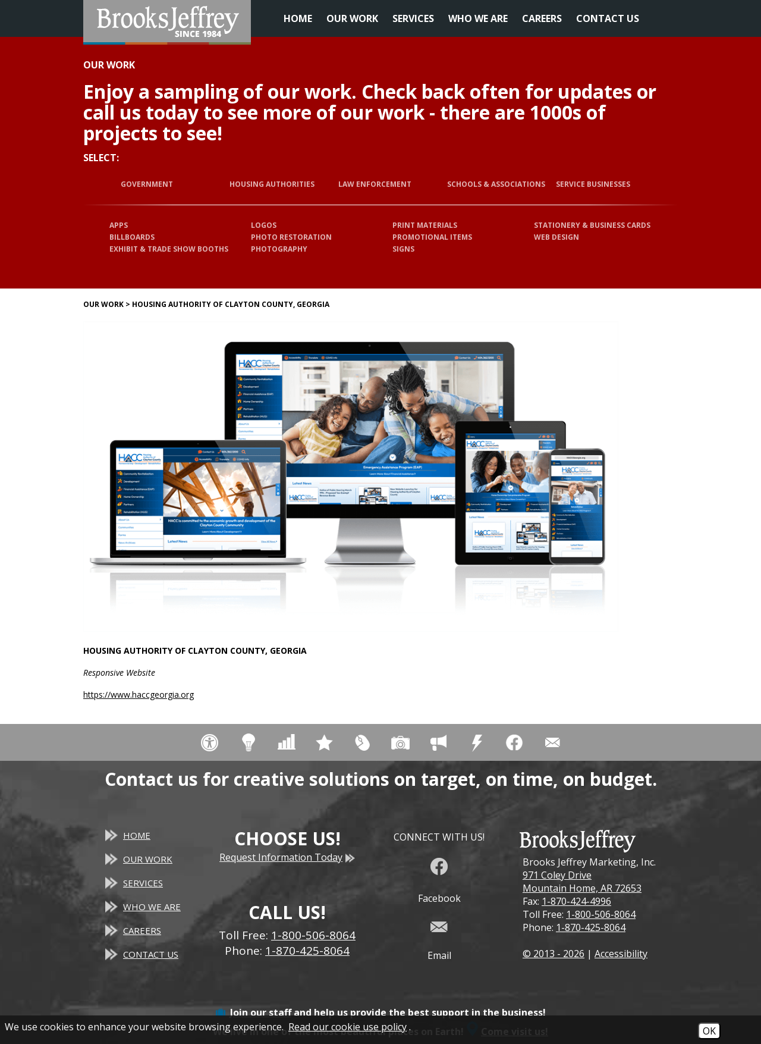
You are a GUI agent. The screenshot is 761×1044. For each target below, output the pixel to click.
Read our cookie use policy (347, 1026)
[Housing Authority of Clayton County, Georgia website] (350, 476)
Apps (118, 225)
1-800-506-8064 (601, 914)
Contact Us (607, 18)
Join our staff (260, 1012)
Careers (542, 18)
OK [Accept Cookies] (709, 1030)
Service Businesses (593, 184)
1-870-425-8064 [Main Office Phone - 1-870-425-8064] (307, 950)
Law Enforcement (374, 184)
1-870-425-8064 (590, 927)
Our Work (352, 18)
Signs (403, 249)
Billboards (132, 237)
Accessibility (621, 953)
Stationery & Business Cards (592, 225)
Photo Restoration (291, 237)
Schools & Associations (496, 184)
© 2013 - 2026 (553, 953)
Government (147, 184)
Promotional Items (432, 237)
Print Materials (424, 225)
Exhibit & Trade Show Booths (168, 249)
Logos (263, 225)
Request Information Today (287, 857)
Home (298, 18)
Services (413, 18)
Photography (279, 249)
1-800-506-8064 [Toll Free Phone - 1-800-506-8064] (313, 935)
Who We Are (478, 18)
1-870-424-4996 (576, 901)
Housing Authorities (272, 184)
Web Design (556, 237)
